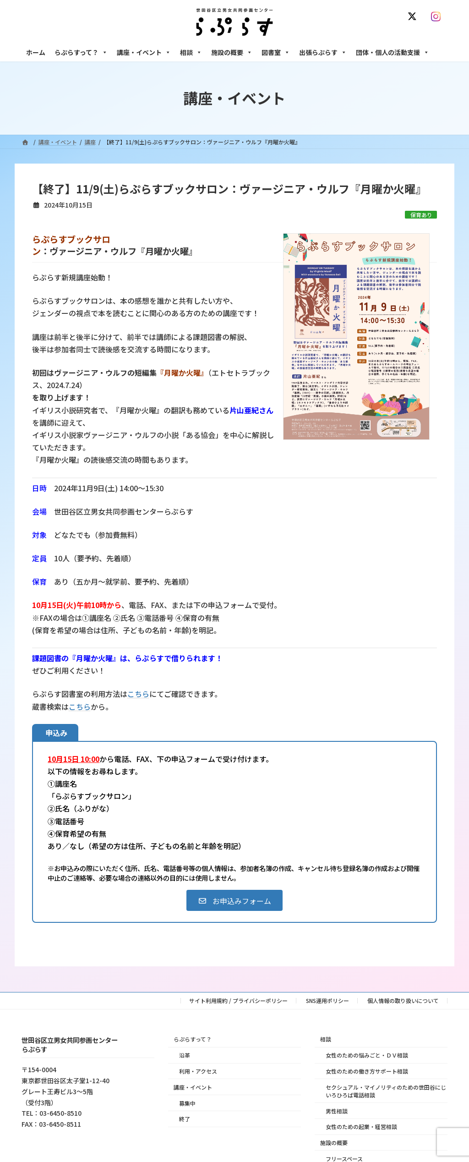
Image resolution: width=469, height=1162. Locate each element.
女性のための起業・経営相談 (361, 1126)
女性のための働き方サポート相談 (367, 1071)
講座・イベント (144, 52)
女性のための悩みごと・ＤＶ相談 (367, 1055)
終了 (184, 1119)
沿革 (184, 1055)
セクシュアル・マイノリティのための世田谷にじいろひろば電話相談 (386, 1090)
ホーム (35, 52)
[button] (234, 900)
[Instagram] (438, 16)
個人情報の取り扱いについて (403, 1000)
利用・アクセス (198, 1071)
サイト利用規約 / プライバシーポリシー (238, 1000)
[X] (414, 16)
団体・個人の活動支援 (392, 52)
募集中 (187, 1103)
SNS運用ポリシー (327, 1000)
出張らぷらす (323, 52)
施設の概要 (231, 52)
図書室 (276, 52)
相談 (191, 52)
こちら (138, 693)
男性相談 (337, 1110)
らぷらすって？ (81, 52)
